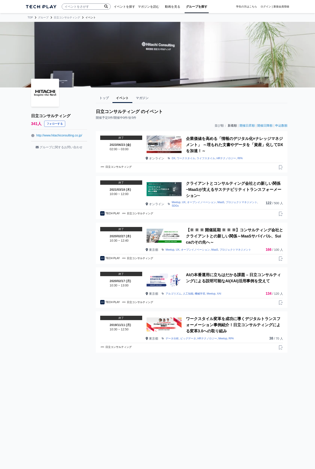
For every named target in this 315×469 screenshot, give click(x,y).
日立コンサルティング (67, 17)
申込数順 (281, 125)
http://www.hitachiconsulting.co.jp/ (59, 135)
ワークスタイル (186, 158)
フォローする (55, 123)
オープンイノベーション (201, 202)
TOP (30, 17)
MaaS (220, 202)
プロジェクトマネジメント (241, 202)
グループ (43, 17)
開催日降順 (265, 125)
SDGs (175, 205)
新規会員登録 (281, 6)
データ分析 (172, 338)
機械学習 (200, 293)
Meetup (176, 202)
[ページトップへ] (41, 6)
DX (173, 158)
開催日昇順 (247, 125)
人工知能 (188, 293)
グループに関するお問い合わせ (59, 147)
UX (184, 202)
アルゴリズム (173, 293)
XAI (219, 293)
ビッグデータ (188, 338)
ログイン (266, 6)
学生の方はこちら (246, 6)
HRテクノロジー (226, 158)
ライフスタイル (206, 158)
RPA (240, 158)
